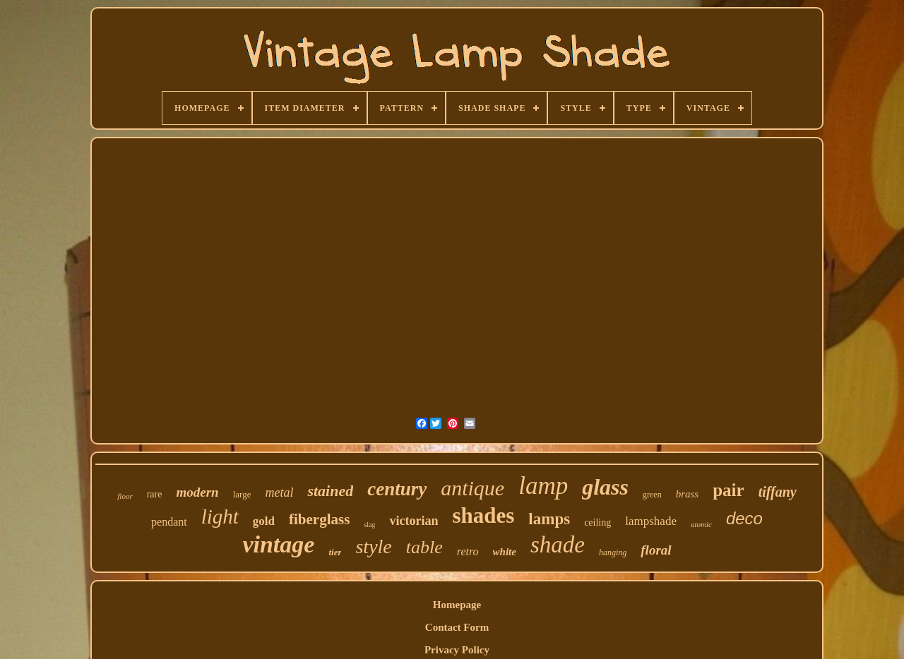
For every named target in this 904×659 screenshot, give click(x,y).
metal (279, 492)
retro (468, 551)
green (652, 495)
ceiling (597, 522)
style (373, 546)
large (242, 494)
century (397, 489)
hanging (612, 552)
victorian (413, 521)
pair (728, 490)
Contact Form (457, 627)
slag (369, 524)
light (220, 516)
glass (605, 487)
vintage (278, 544)
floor (124, 496)
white (504, 551)
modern (197, 492)
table (424, 547)
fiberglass (319, 519)
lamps (549, 519)
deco (744, 518)
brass (687, 494)
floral (656, 550)
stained (330, 491)
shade (557, 544)
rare (154, 494)
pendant (169, 522)
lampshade (651, 521)
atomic (701, 524)
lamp (543, 486)
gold (264, 521)
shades (483, 515)
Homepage (457, 604)
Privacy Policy (456, 649)
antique (472, 488)
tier (334, 552)
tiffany (778, 492)
